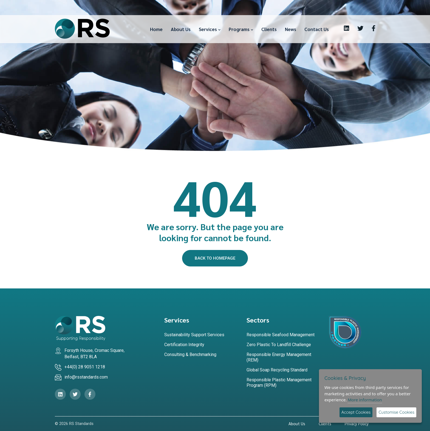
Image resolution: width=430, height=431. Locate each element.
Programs (239, 29)
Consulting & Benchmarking (190, 354)
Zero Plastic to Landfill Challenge (279, 344)
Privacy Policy (357, 423)
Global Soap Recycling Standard (277, 369)
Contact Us (316, 29)
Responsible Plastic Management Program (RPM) (279, 382)
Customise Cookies (396, 412)
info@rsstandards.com (86, 377)
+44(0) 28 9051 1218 (84, 366)
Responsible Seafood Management (281, 334)
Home (156, 29)
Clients (269, 29)
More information (365, 399)
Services (208, 29)
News (290, 29)
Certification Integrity (184, 344)
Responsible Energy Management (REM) (279, 357)
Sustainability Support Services (194, 334)
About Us (181, 29)
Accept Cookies (356, 412)
